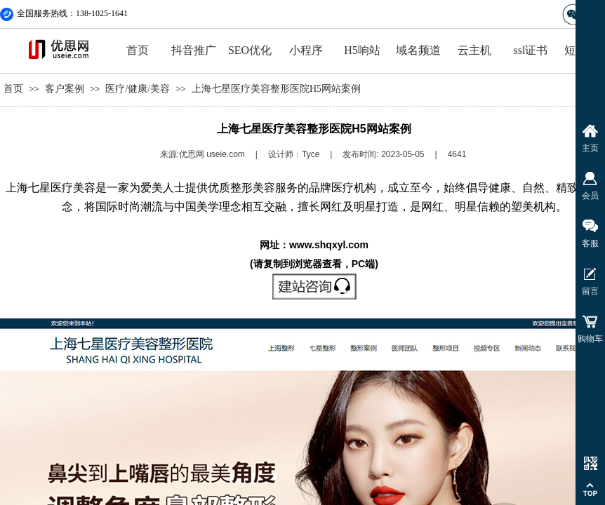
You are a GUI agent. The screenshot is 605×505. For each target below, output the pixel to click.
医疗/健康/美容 (137, 88)
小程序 (306, 50)
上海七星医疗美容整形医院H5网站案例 (276, 88)
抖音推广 (193, 50)
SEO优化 (250, 50)
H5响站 (362, 50)
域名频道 (418, 50)
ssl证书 (531, 50)
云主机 (474, 50)
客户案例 (64, 88)
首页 (137, 50)
